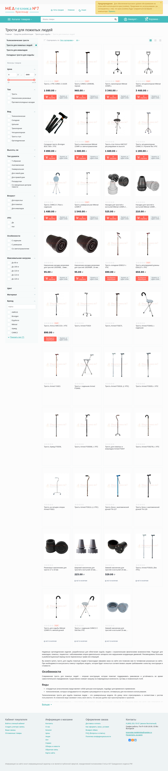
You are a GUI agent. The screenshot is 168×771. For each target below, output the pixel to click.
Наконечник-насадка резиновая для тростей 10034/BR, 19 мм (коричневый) (87, 266)
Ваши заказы (10, 730)
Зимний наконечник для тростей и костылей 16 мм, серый (115, 629)
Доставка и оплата (93, 723)
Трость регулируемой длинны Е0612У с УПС (147, 266)
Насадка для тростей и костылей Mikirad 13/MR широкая (145, 206)
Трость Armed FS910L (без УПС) (146, 569)
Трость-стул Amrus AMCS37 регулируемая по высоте (116, 145)
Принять (112, 11)
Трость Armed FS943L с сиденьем (145, 327)
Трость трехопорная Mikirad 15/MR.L (116, 85)
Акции (83, 10)
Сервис (48, 743)
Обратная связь (51, 750)
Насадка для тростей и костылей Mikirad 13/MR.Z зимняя (115, 206)
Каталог (48, 730)
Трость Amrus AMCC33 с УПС (55, 326)
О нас (47, 727)
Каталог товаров (21, 19)
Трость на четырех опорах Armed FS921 (54, 508)
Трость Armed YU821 (52, 386)
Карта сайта (50, 753)
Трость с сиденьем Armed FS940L (85, 387)
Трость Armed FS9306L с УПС (86, 447)
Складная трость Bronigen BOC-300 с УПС (54, 145)
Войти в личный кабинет (15, 723)
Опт (46, 740)
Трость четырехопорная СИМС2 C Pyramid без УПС (146, 145)
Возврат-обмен (92, 730)
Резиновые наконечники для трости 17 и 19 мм (55, 569)
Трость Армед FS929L (52, 447)
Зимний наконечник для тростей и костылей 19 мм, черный (115, 569)
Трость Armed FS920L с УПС (147, 386)
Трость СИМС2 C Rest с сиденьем (53, 206)
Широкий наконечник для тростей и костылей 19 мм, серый (85, 569)
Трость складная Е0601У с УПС (115, 266)
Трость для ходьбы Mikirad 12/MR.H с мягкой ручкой (54, 629)
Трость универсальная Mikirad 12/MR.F (86, 206)
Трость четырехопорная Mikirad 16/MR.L (148, 85)
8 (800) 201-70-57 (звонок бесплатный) (141, 723)
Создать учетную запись (15, 727)
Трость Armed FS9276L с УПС (147, 447)
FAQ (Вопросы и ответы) (95, 733)
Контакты (49, 723)
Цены (47, 733)
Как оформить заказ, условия (97, 727)
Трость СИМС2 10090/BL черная (84, 85)
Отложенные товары (13, 733)
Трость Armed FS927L (113, 326)
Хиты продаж (58, 10)
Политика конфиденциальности (98, 736)
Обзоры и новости (52, 746)
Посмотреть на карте (134, 735)
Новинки (71, 10)
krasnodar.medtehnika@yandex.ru (139, 732)
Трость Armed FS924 (83, 326)
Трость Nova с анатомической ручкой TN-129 (147, 508)
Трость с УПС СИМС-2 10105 (55, 84)
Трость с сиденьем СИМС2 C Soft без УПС (86, 629)
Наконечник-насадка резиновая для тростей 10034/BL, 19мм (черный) (56, 266)
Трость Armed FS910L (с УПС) (117, 386)
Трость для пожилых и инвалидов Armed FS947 (115, 448)
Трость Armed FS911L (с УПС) (86, 507)
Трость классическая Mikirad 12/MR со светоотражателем (86, 145)
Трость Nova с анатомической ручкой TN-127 (117, 508)
